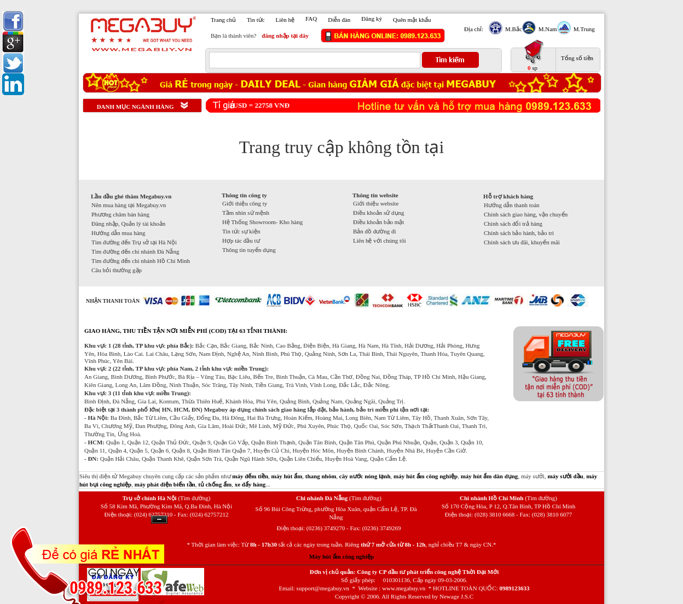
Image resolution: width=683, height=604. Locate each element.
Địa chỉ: (473, 29)
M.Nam (546, 29)
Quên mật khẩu (412, 19)
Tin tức (256, 19)
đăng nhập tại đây (285, 35)
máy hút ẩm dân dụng (489, 476)
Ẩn (159, 519)
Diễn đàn (339, 19)
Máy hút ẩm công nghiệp (341, 556)
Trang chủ (223, 19)
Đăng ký (371, 18)
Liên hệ (285, 19)
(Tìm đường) (194, 498)
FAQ (311, 18)
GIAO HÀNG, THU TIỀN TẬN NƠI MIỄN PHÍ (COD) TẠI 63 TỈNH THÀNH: (185, 330)
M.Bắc (512, 29)
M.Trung (583, 29)
